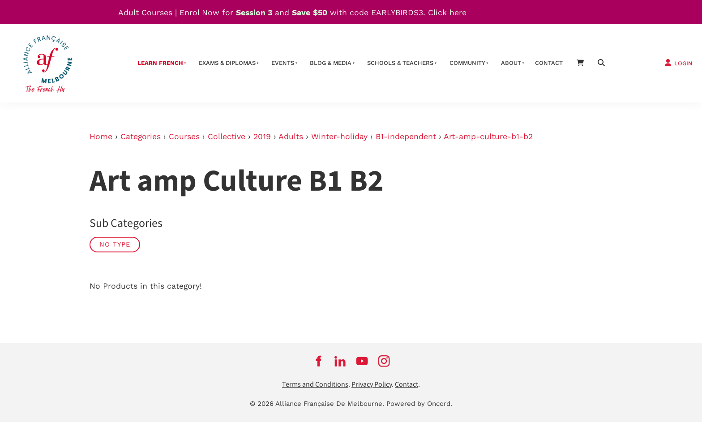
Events (282, 63)
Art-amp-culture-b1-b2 (488, 136)
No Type (114, 244)
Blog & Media (330, 63)
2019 (262, 136)
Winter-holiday (339, 136)
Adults (290, 136)
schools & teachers (400, 63)
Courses (184, 136)
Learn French (160, 63)
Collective (226, 136)
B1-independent (406, 136)
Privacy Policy (371, 384)
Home (101, 136)
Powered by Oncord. (419, 404)
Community (467, 63)
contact (549, 63)
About (511, 63)
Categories (140, 136)
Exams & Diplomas (227, 63)
